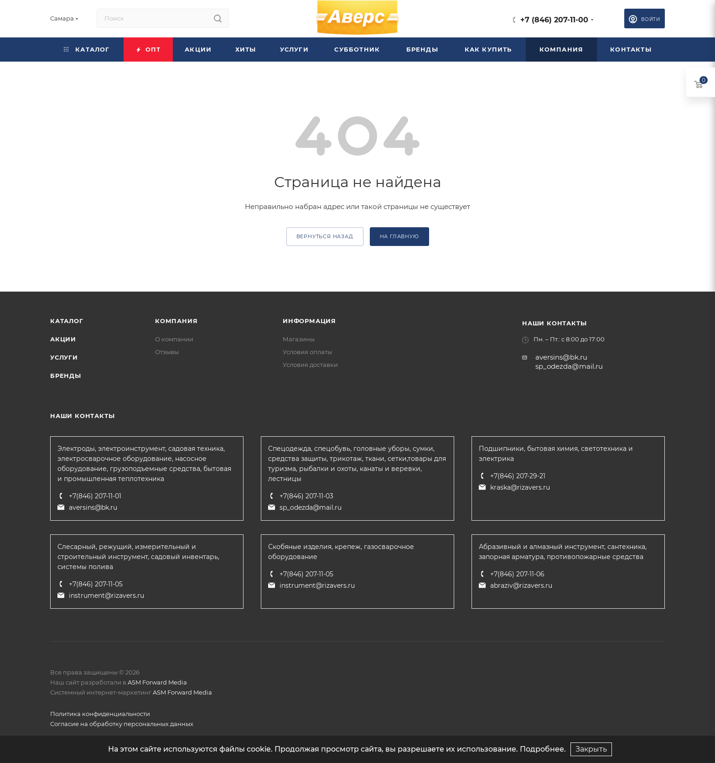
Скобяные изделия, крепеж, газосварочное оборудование (341, 552)
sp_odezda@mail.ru (569, 366)
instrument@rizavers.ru (106, 595)
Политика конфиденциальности (100, 713)
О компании (174, 339)
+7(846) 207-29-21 (517, 476)
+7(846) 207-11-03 (306, 496)
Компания (176, 320)
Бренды (65, 375)
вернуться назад (324, 236)
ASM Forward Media (157, 682)
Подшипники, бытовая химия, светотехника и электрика (556, 453)
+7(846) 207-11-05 (96, 584)
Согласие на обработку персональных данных (121, 723)
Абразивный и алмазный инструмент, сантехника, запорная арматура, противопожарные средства (563, 552)
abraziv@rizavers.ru (521, 585)
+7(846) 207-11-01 (95, 496)
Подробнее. (543, 749)
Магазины (299, 339)
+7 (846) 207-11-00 (554, 20)
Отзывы (167, 351)
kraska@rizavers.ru (520, 487)
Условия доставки (310, 364)
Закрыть (591, 749)
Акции (63, 339)
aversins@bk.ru (561, 357)
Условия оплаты (307, 351)
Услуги (64, 357)
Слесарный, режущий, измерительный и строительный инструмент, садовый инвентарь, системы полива (138, 557)
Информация (309, 320)
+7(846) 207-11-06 (517, 574)
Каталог (66, 320)
